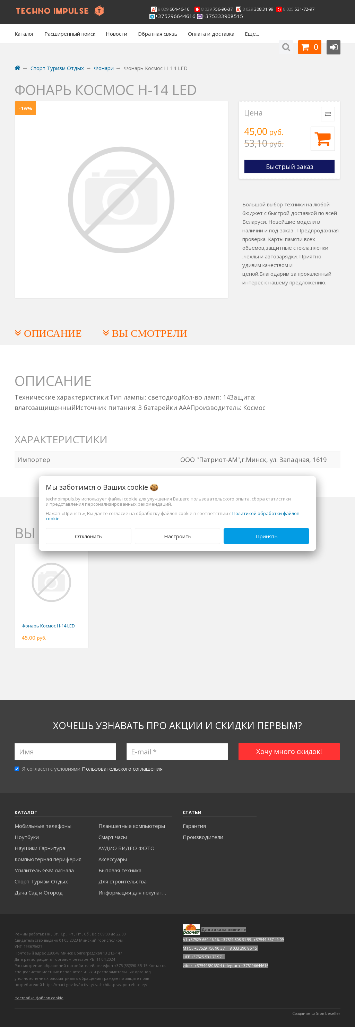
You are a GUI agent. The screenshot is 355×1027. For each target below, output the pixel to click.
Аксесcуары (112, 859)
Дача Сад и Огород (39, 892)
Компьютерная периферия (48, 859)
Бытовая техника (119, 870)
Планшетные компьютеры (131, 825)
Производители (203, 836)
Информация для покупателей (135, 892)
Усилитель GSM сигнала (44, 870)
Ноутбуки (27, 836)
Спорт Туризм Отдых (41, 881)
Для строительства (122, 881)
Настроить (177, 535)
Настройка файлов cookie (39, 997)
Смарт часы (112, 836)
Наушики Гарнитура (40, 848)
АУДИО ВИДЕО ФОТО (126, 848)
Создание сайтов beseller (316, 1013)
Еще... (252, 33)
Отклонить (88, 535)
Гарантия (194, 825)
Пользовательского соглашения (122, 768)
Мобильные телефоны (43, 825)
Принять (267, 535)
